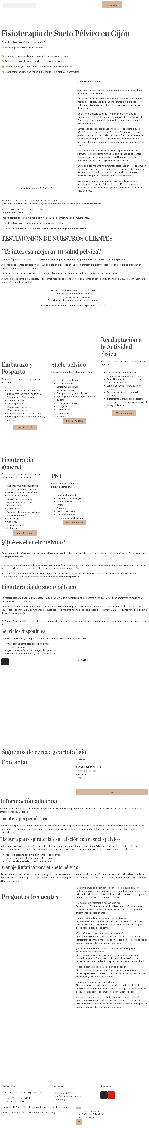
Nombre (81, 759)
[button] (19, 5)
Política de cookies (12, 1112)
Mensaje (81, 774)
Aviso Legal (51, 1112)
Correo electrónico (89, 767)
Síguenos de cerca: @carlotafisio (43, 752)
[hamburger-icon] (78, 1108)
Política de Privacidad (33, 1112)
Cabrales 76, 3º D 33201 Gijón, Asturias (23, 1092)
